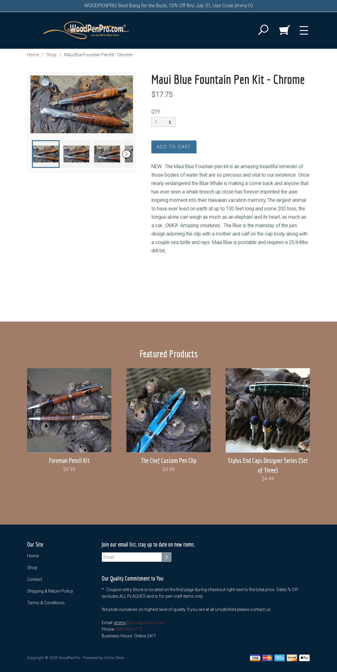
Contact (34, 579)
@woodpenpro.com (145, 622)
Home (33, 54)
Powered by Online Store (103, 657)
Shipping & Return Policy (50, 591)
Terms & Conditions (46, 602)
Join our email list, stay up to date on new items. (148, 544)
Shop (51, 54)
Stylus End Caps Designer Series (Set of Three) (268, 465)
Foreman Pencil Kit (69, 460)
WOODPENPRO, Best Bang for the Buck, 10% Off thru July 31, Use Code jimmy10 (168, 5)
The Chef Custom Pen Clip (168, 460)
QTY (155, 112)
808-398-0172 (129, 629)
